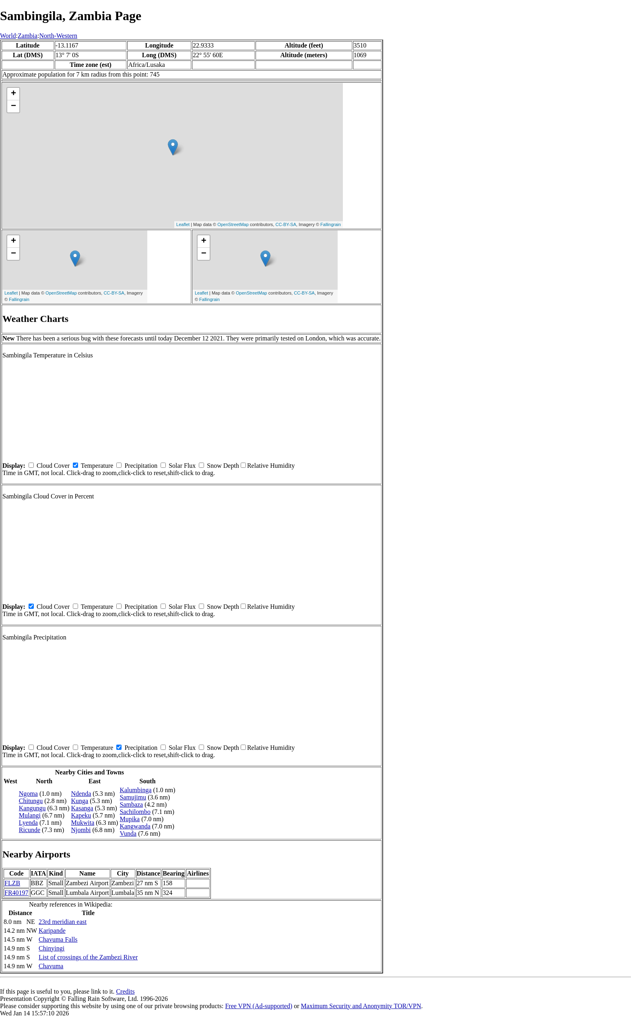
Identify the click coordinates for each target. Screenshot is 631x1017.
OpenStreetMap (233, 224)
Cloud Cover (53, 465)
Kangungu (32, 808)
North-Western (58, 35)
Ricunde (29, 829)
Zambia (27, 35)
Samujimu (133, 797)
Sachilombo (135, 811)
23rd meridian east (63, 921)
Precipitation (140, 465)
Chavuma (51, 966)
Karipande (52, 930)
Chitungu (31, 800)
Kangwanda (135, 826)
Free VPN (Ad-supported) (258, 1005)
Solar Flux (182, 465)
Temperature (97, 465)
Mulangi (30, 815)
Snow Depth (223, 465)
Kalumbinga (135, 790)
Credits (125, 991)
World (8, 35)
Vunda (128, 833)
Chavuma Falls (58, 939)
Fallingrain (330, 224)
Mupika (130, 819)
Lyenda (28, 822)
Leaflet (183, 224)
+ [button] (13, 94)
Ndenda (81, 793)
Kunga (80, 800)
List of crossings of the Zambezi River (88, 957)
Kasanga (82, 808)
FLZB (12, 883)
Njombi (81, 829)
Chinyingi (51, 948)
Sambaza (131, 804)
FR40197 (16, 892)
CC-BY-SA (285, 224)
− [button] (13, 106)
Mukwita (83, 822)
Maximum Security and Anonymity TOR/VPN (361, 1005)
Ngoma (28, 793)
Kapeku (81, 815)
